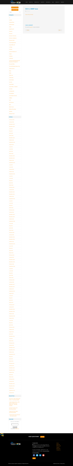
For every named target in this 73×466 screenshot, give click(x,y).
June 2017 (11, 295)
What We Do (36, 2)
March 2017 (11, 302)
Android (10, 20)
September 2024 (12, 142)
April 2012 (11, 374)
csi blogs (10, 47)
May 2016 (11, 322)
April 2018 (11, 275)
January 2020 (11, 234)
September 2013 (12, 354)
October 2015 (11, 329)
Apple (10, 26)
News (10, 70)
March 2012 (11, 376)
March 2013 (11, 361)
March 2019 (11, 252)
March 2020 (11, 230)
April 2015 (11, 334)
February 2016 (11, 327)
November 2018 (12, 261)
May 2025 (11, 131)
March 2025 (11, 135)
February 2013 (11, 363)
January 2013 (11, 365)
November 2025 (12, 126)
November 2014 (12, 336)
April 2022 (11, 182)
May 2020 (11, 225)
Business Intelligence (13, 38)
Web (10, 104)
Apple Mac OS (11, 29)
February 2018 (11, 279)
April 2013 (11, 358)
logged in (31, 27)
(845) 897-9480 (41, 446)
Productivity (11, 77)
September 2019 (12, 243)
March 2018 (11, 277)
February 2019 (11, 255)
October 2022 (11, 171)
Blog (53, 2)
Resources (48, 2)
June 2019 (11, 246)
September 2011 (12, 390)
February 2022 (11, 187)
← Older (27, 30)
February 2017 (11, 304)
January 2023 (11, 169)
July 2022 (11, 176)
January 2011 (11, 392)
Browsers (10, 31)
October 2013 (11, 352)
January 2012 (11, 381)
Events (34, 458)
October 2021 (11, 196)
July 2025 (11, 128)
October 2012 (11, 372)
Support (42, 2)
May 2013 (11, 356)
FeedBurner (17, 428)
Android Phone (11, 22)
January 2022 (11, 189)
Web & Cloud (11, 106)
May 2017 (11, 297)
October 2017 (11, 288)
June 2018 (11, 270)
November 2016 (12, 311)
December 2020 (12, 214)
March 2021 (11, 207)
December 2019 (12, 237)
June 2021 (11, 203)
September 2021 (12, 198)
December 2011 (12, 383)
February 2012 (11, 379)
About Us (31, 2)
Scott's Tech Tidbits (15, 9)
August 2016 (11, 318)
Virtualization (11, 93)
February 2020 (11, 232)
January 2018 (11, 282)
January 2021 (11, 212)
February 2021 (11, 209)
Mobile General (11, 68)
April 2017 (11, 300)
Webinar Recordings (15, 7)
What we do (58, 445)
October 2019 (11, 241)
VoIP (10, 100)
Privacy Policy (62, 463)
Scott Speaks (11, 79)
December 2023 (12, 155)
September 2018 (12, 266)
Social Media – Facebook (13, 86)
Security (10, 82)
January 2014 (11, 345)
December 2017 (12, 284)
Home (27, 2)
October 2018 (11, 264)
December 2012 (12, 367)
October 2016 (11, 313)
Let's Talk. (42, 436)
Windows (10, 111)
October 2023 (11, 160)
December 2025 (12, 124)
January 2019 (11, 257)
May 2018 (11, 273)
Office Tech (11, 75)
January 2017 (11, 306)
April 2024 (11, 151)
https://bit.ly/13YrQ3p (29, 14)
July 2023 (11, 164)
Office (10, 73)
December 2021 (12, 191)
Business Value (11, 40)
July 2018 (11, 268)
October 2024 (11, 140)
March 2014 (11, 340)
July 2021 (11, 200)
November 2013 (12, 349)
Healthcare (11, 58)
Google (10, 53)
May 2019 (11, 248)
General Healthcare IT (13, 51)
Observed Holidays (46, 451)
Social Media (11, 84)
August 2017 (11, 293)
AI (9, 17)
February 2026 (11, 119)
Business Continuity (12, 35)
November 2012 (12, 370)
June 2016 (11, 320)
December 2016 (12, 309)
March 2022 (11, 185)
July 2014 (11, 338)
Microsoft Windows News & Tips (14, 66)
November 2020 (12, 216)
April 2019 (11, 250)
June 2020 (11, 223)
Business (10, 33)
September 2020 (12, 221)
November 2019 (12, 239)
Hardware (11, 56)
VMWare (10, 97)
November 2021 (12, 194)
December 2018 (12, 259)
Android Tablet (11, 24)
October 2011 (11, 388)
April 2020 (11, 228)
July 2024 (11, 146)
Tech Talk (10, 88)
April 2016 (11, 325)
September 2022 (12, 173)
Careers (62, 2)
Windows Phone (12, 113)
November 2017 (12, 286)
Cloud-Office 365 (12, 44)
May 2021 (11, 205)
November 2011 (12, 385)
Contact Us (57, 2)
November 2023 (12, 158)
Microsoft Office (12, 64)
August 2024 (11, 144)
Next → (60, 30)
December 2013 (12, 347)
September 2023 (12, 162)
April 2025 (11, 133)
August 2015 (11, 331)
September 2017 (12, 291)
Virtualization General (13, 95)
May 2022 (11, 180)
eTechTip (10, 49)
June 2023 (11, 167)
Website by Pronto (56, 463)
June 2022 (11, 178)
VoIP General (11, 102)
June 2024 (11, 149)
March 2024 (11, 153)
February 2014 (11, 343)
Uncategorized (11, 91)
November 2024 (12, 137)
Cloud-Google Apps (12, 42)
